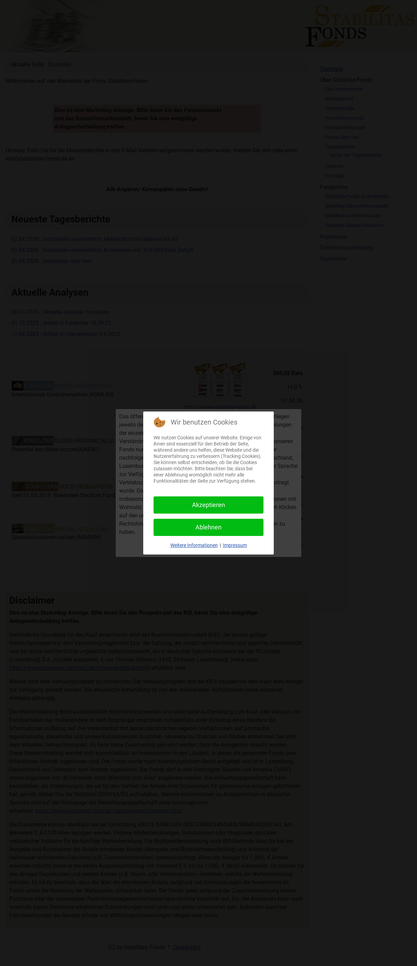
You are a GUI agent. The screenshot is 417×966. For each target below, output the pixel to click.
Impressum (235, 545)
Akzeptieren (208, 504)
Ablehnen (208, 527)
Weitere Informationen (194, 545)
